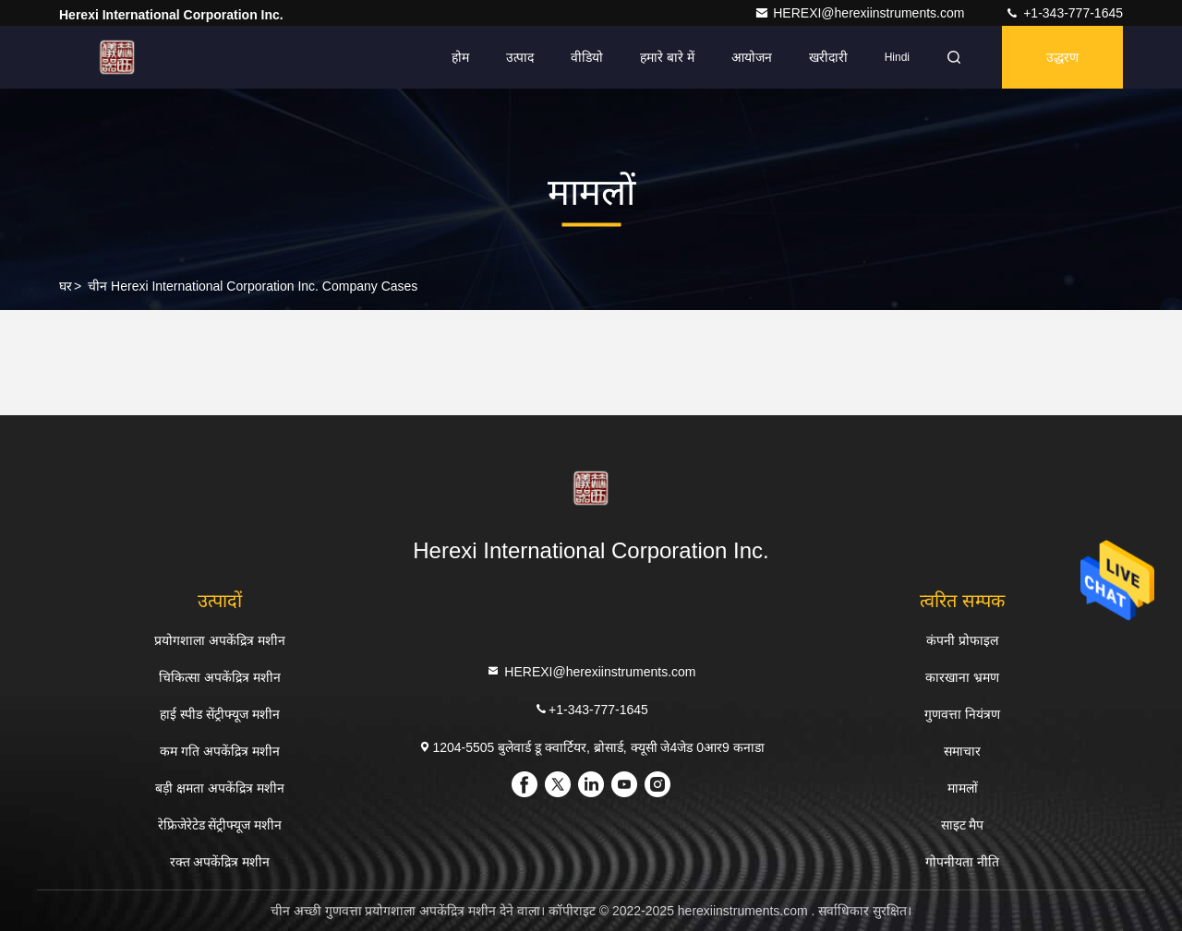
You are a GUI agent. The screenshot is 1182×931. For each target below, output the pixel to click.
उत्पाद (520, 57)
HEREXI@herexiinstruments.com (861, 13)
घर (65, 286)
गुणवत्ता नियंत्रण (962, 714)
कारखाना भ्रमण (962, 677)
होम (460, 57)
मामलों (962, 788)
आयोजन (751, 57)
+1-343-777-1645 (1064, 13)
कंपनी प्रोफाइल (962, 640)
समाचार (962, 751)
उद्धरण (1062, 57)
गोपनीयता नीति (962, 861)
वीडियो (587, 57)
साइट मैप (962, 825)
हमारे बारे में (667, 57)
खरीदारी (828, 57)
